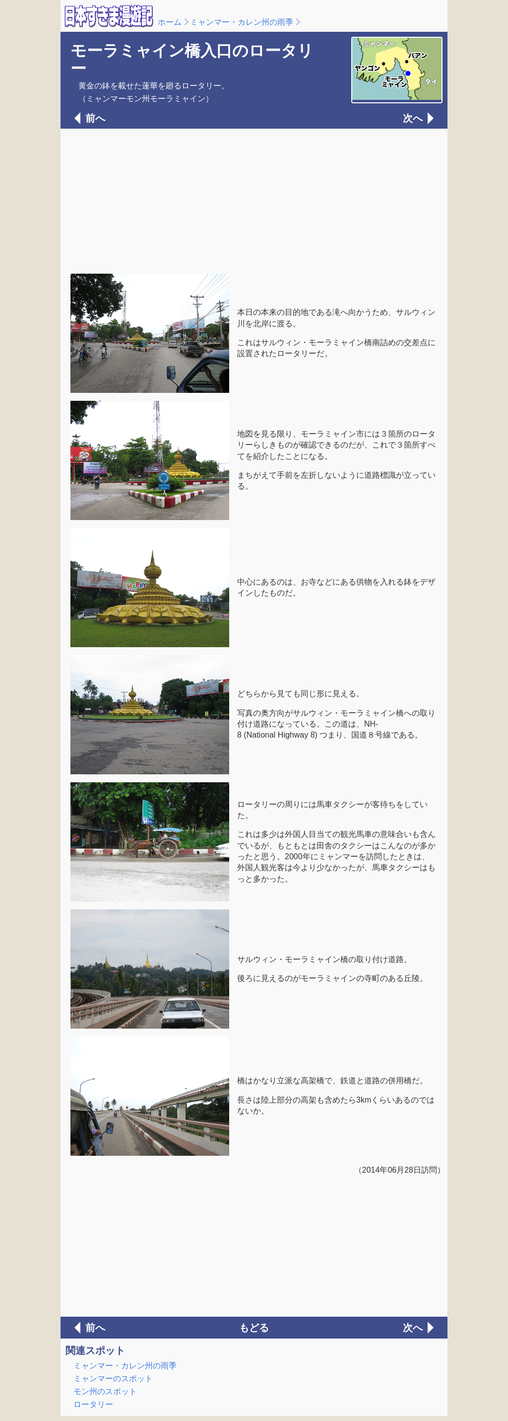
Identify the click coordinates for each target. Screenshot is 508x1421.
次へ (413, 118)
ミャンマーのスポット (113, 1378)
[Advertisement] (254, 200)
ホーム (170, 22)
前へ (95, 118)
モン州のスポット (105, 1391)
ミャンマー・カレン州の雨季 (241, 22)
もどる (254, 1327)
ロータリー (93, 1404)
